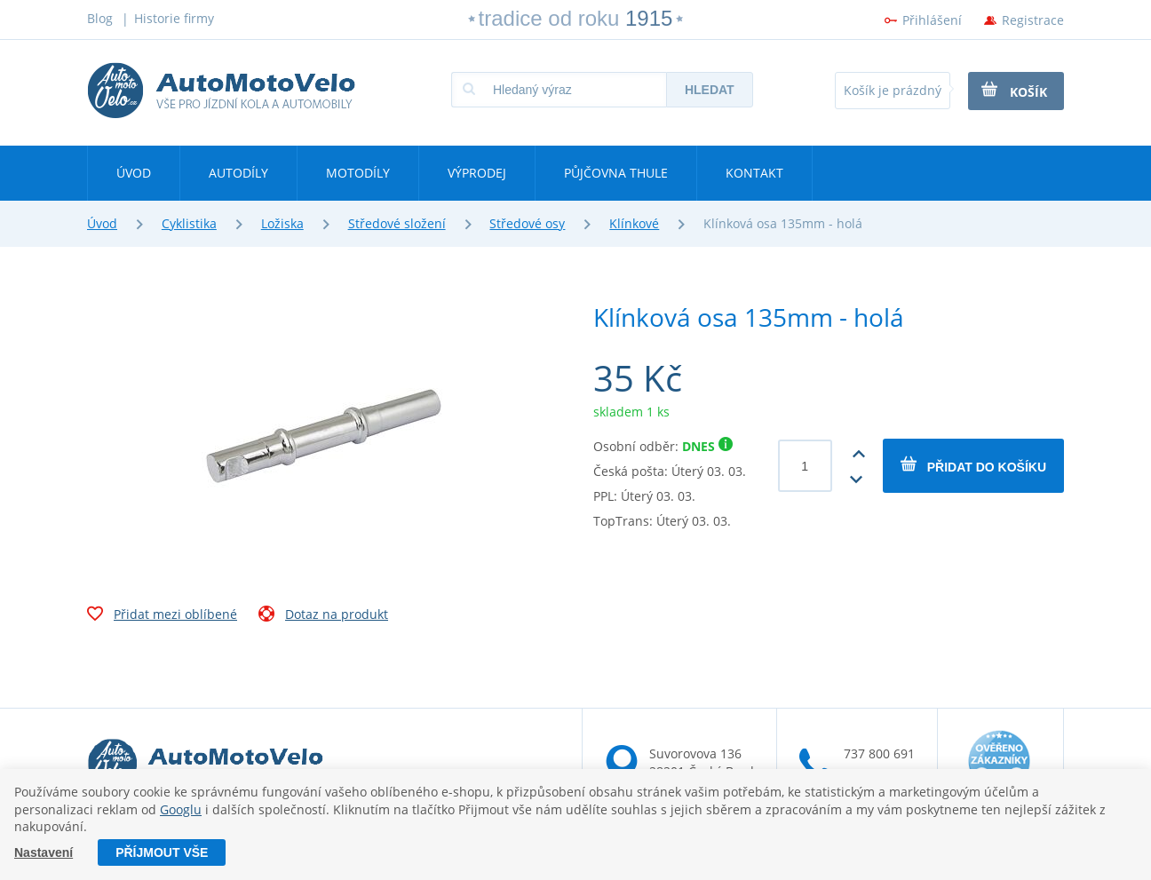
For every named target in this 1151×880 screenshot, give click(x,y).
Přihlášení (932, 20)
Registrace (1033, 20)
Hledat (709, 90)
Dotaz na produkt (323, 616)
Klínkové (634, 223)
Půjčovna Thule (616, 172)
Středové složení (397, 223)
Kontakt (754, 172)
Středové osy (527, 223)
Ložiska (282, 223)
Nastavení (43, 852)
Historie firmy (174, 18)
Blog (100, 18)
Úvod (133, 172)
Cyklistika (189, 223)
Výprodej (477, 172)
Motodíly (358, 172)
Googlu (181, 809)
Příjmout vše (161, 852)
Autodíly (238, 172)
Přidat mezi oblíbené (162, 616)
